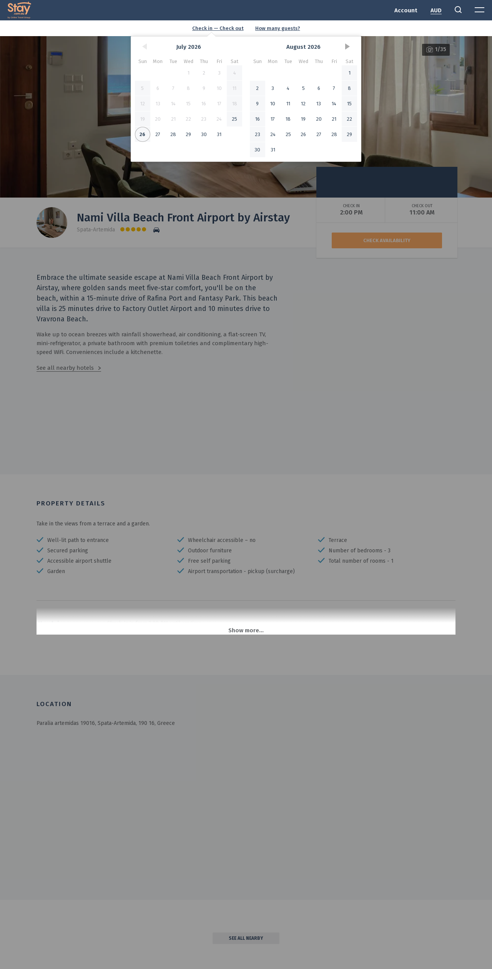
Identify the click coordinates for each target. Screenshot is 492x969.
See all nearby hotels (65, 367)
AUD (436, 10)
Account (405, 10)
